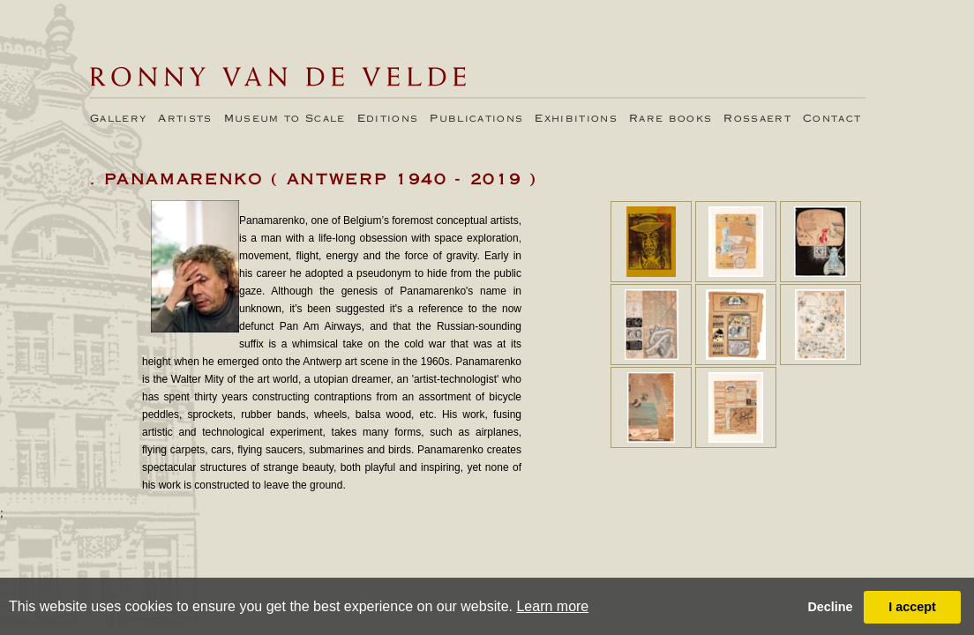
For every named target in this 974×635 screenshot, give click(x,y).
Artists (185, 119)
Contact (832, 119)
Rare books (670, 119)
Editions (388, 119)
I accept (912, 607)
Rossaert (757, 119)
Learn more (552, 606)
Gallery (118, 119)
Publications (476, 119)
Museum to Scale (285, 119)
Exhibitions (576, 119)
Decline (829, 607)
